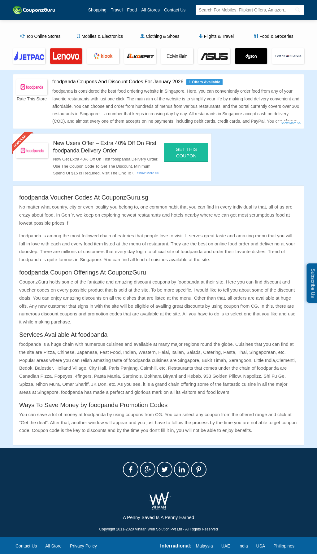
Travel (117, 9)
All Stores (150, 9)
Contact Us (174, 9)
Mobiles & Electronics (99, 36)
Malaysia (204, 545)
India (243, 545)
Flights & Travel (216, 36)
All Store (53, 545)
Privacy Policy (83, 545)
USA (260, 545)
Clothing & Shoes (159, 36)
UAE (225, 545)
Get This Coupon (186, 152)
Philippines (283, 545)
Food (132, 9)
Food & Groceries (273, 36)
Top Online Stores (40, 36)
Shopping (97, 9)
